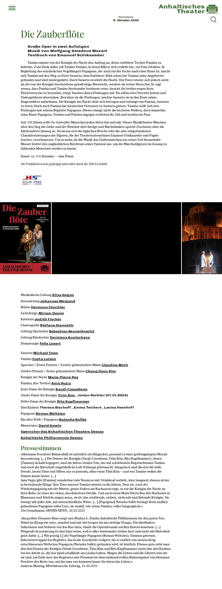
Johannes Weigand (57, 301)
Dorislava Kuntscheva (70, 337)
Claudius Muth (115, 365)
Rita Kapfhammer (73, 401)
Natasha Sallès (72, 419)
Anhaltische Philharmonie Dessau (52, 437)
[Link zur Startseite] (212, 12)
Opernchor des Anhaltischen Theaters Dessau (62, 431)
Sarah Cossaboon (71, 389)
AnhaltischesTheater (182, 9)
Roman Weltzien (50, 413)
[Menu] (12, 8)
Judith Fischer (47, 319)
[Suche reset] (213, 19)
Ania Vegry (61, 383)
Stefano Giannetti (57, 325)
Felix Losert (50, 343)
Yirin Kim (66, 395)
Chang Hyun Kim (101, 371)
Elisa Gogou (63, 295)
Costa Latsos (44, 359)
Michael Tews (45, 353)
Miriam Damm (51, 313)
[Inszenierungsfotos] (111, 238)
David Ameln (50, 425)
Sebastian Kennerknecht (72, 331)
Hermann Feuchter (48, 307)
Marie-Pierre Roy (63, 377)
